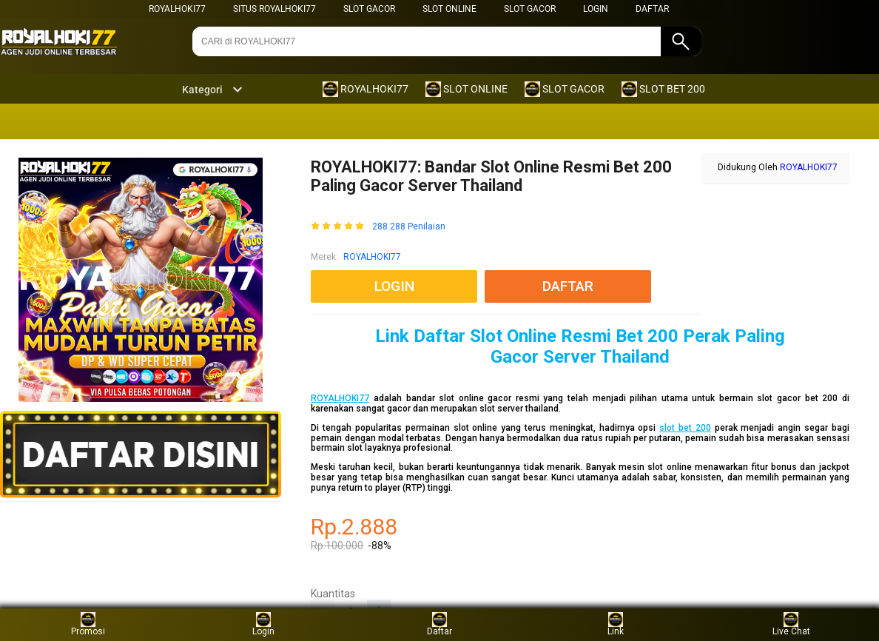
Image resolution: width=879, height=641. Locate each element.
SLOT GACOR (369, 9)
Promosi (88, 624)
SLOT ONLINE (449, 9)
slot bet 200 (685, 428)
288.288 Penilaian (408, 227)
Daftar (439, 624)
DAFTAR (652, 9)
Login (263, 624)
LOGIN (595, 9)
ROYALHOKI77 (177, 9)
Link (615, 624)
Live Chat (791, 624)
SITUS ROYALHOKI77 (274, 9)
